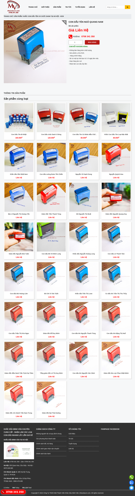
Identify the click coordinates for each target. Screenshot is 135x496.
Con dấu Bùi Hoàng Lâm (19, 293)
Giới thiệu (45, 7)
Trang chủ (33, 7)
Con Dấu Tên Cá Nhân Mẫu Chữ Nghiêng (84, 135)
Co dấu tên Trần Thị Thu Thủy (116, 293)
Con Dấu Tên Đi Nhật (18, 134)
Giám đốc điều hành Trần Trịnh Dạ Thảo (19, 373)
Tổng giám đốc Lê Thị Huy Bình (51, 373)
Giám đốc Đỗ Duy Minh (51, 333)
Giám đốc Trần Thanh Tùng (51, 214)
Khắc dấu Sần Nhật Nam (19, 174)
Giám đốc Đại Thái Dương (51, 413)
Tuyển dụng (80, 7)
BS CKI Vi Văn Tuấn (51, 293)
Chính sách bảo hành (43, 453)
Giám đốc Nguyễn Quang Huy (116, 214)
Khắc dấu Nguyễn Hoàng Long (84, 254)
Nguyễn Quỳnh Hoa (116, 174)
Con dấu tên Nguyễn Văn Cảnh (84, 373)
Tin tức (68, 7)
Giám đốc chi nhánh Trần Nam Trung (19, 413)
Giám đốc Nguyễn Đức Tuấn (19, 254)
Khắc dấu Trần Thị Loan (83, 293)
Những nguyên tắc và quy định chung (49, 434)
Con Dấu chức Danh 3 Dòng (51, 134)
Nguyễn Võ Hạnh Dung (83, 174)
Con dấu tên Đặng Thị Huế (116, 333)
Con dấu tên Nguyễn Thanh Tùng (84, 333)
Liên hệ (92, 7)
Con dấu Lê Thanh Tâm (116, 254)
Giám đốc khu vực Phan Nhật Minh (116, 373)
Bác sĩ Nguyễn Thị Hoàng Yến (19, 214)
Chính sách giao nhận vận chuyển (47, 448)
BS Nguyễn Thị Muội (83, 214)
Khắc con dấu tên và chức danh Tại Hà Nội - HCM (43, 16)
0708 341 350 (88, 36)
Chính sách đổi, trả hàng (44, 444)
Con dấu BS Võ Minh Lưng (51, 254)
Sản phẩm (57, 7)
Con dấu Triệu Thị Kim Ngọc (19, 333)
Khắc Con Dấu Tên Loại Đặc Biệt (116, 134)
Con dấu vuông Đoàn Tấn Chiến (51, 174)
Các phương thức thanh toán (46, 439)
